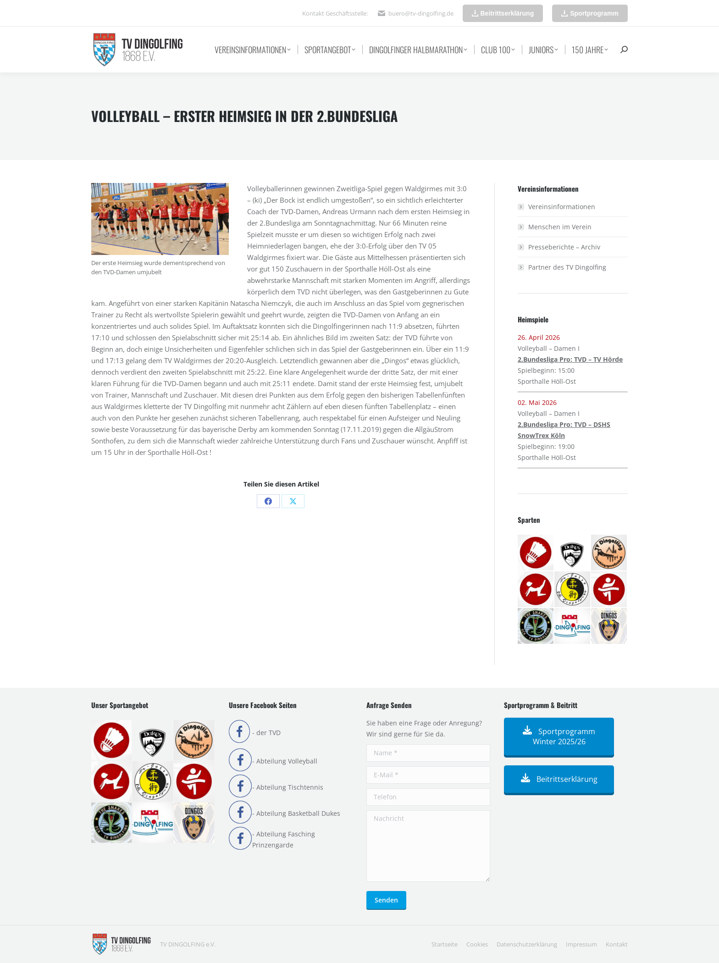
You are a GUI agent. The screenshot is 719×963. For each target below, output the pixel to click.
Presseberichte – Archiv (564, 247)
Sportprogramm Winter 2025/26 (559, 736)
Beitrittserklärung (559, 779)
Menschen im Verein (560, 226)
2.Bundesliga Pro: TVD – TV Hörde (570, 359)
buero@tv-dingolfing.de (421, 13)
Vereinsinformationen (561, 206)
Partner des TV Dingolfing (567, 267)
